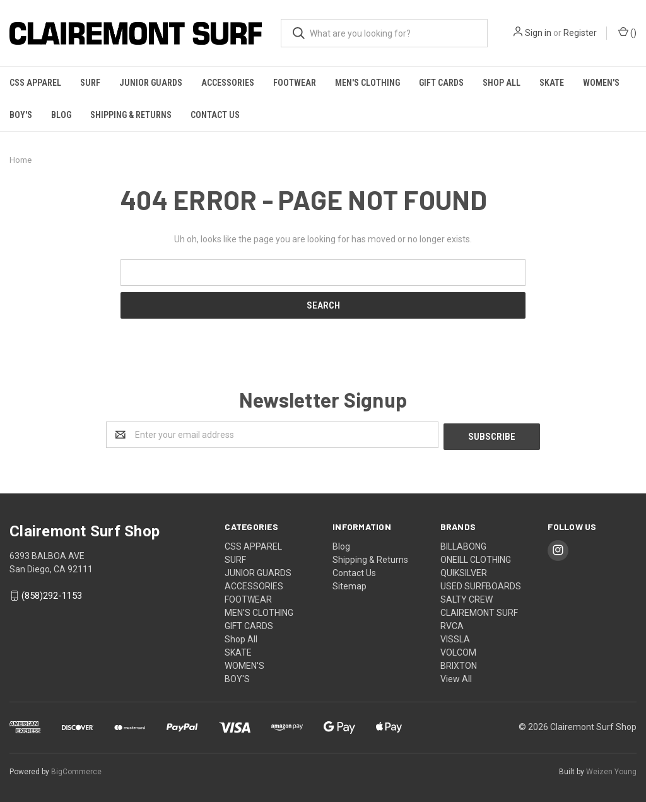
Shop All (501, 83)
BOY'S (20, 115)
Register (580, 33)
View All (456, 677)
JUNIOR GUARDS (150, 83)
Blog (61, 115)
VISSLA (455, 637)
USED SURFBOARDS (480, 584)
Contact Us (215, 115)
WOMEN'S (601, 83)
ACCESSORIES (227, 83)
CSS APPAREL (35, 83)
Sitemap (349, 584)
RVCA (452, 624)
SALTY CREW (466, 598)
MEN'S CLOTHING (367, 83)
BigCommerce (76, 769)
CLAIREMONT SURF (479, 611)
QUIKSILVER (463, 571)
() (627, 32)
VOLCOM (458, 651)
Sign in (538, 33)
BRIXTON (458, 664)
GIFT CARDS (441, 83)
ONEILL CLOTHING (475, 558)
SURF (90, 83)
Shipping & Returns (131, 115)
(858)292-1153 (51, 594)
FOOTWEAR (294, 83)
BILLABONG (463, 545)
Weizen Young (611, 769)
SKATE (551, 83)
